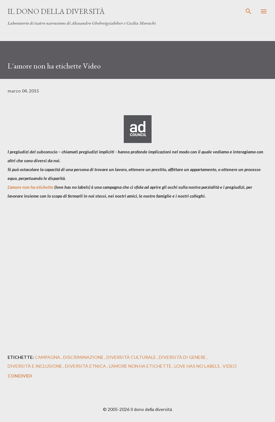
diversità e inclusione (35, 366)
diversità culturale (131, 357)
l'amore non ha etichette (140, 366)
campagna (48, 357)
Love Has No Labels (197, 366)
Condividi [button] (20, 375)
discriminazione (84, 357)
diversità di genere (183, 357)
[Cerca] (248, 11)
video (230, 366)
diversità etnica (86, 366)
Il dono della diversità (56, 11)
